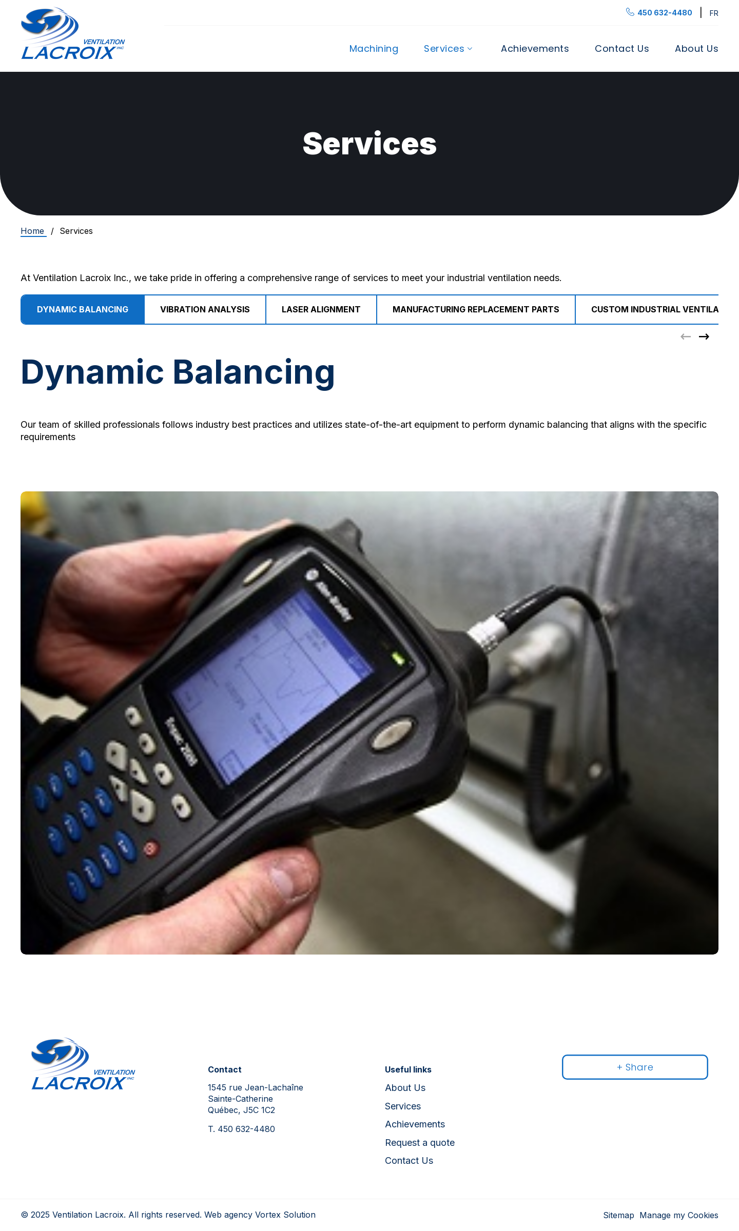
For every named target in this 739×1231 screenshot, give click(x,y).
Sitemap (618, 1215)
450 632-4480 (241, 1129)
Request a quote (420, 1142)
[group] (205, 309)
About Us (696, 48)
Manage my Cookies (678, 1215)
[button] (704, 336)
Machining (374, 48)
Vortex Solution (285, 1214)
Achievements (535, 48)
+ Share (635, 1067)
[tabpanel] (369, 652)
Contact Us (622, 48)
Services (444, 48)
